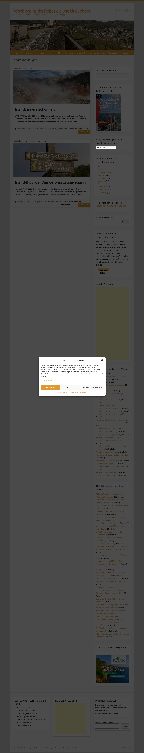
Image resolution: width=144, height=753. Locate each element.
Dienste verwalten (48, 381)
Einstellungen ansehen (92, 388)
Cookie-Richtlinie (63, 394)
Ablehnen (71, 388)
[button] (102, 361)
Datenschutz (74, 394)
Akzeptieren (50, 388)
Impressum (82, 394)
